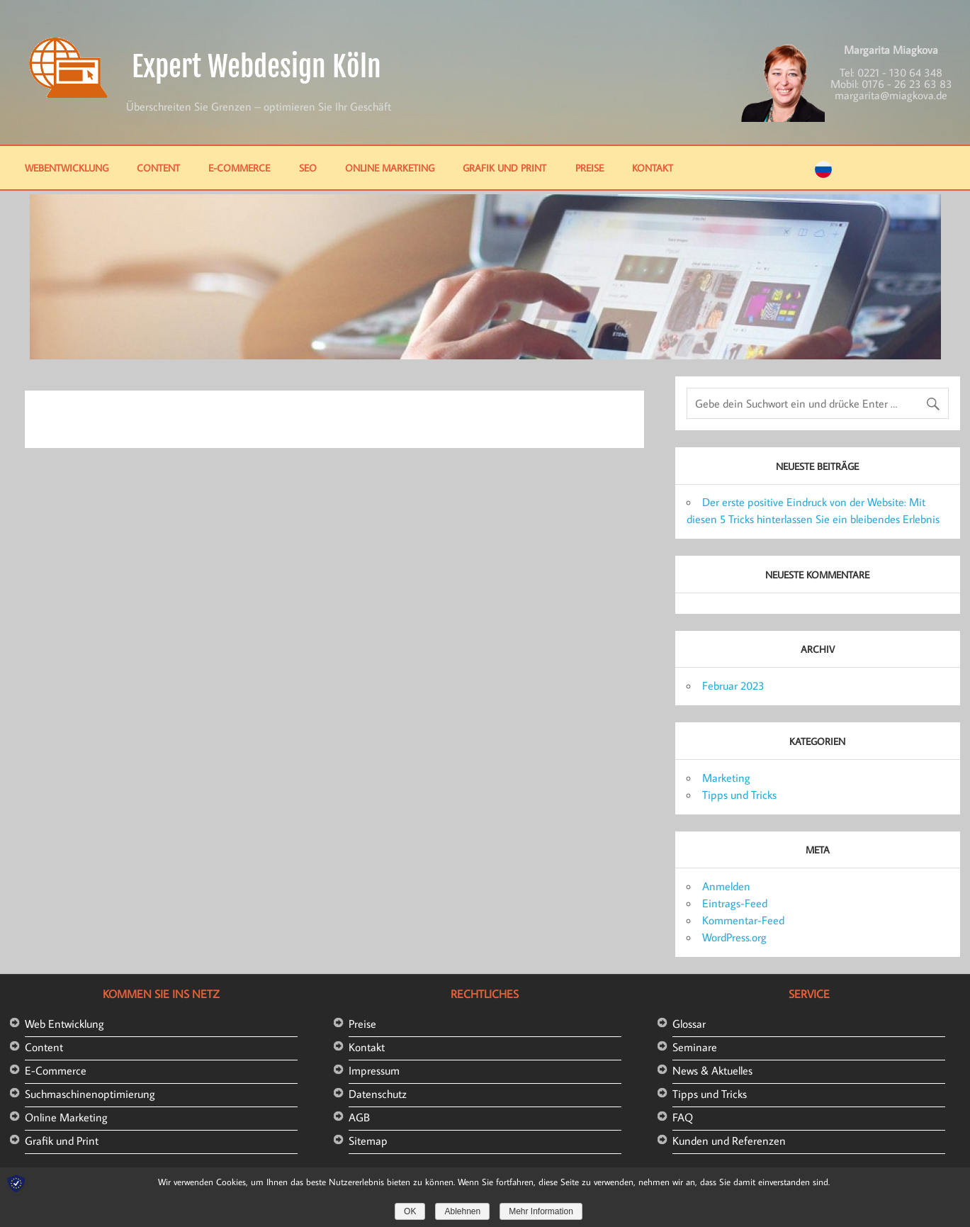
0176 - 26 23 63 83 (907, 84)
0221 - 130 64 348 (899, 72)
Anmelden (726, 886)
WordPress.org (734, 937)
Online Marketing (389, 167)
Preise (589, 167)
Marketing (726, 778)
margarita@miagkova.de (891, 95)
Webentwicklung (66, 167)
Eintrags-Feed (734, 903)
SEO (308, 167)
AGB (359, 1117)
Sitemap (368, 1140)
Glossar (689, 1023)
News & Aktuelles (712, 1070)
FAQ (682, 1117)
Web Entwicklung (64, 1023)
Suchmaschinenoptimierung (90, 1094)
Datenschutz (378, 1094)
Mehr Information (541, 1211)
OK (410, 1211)
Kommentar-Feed (743, 920)
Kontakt (652, 167)
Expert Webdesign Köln (256, 66)
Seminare (694, 1047)
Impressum (374, 1070)
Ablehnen (462, 1211)
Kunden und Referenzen (729, 1140)
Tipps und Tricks (739, 795)
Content (158, 167)
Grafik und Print (504, 167)
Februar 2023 (733, 685)
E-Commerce (239, 167)
